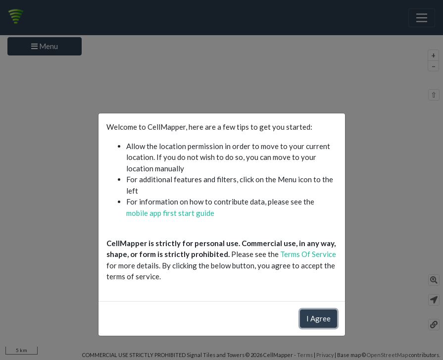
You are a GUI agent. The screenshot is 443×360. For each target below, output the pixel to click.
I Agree (318, 318)
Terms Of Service (308, 254)
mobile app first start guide (170, 212)
